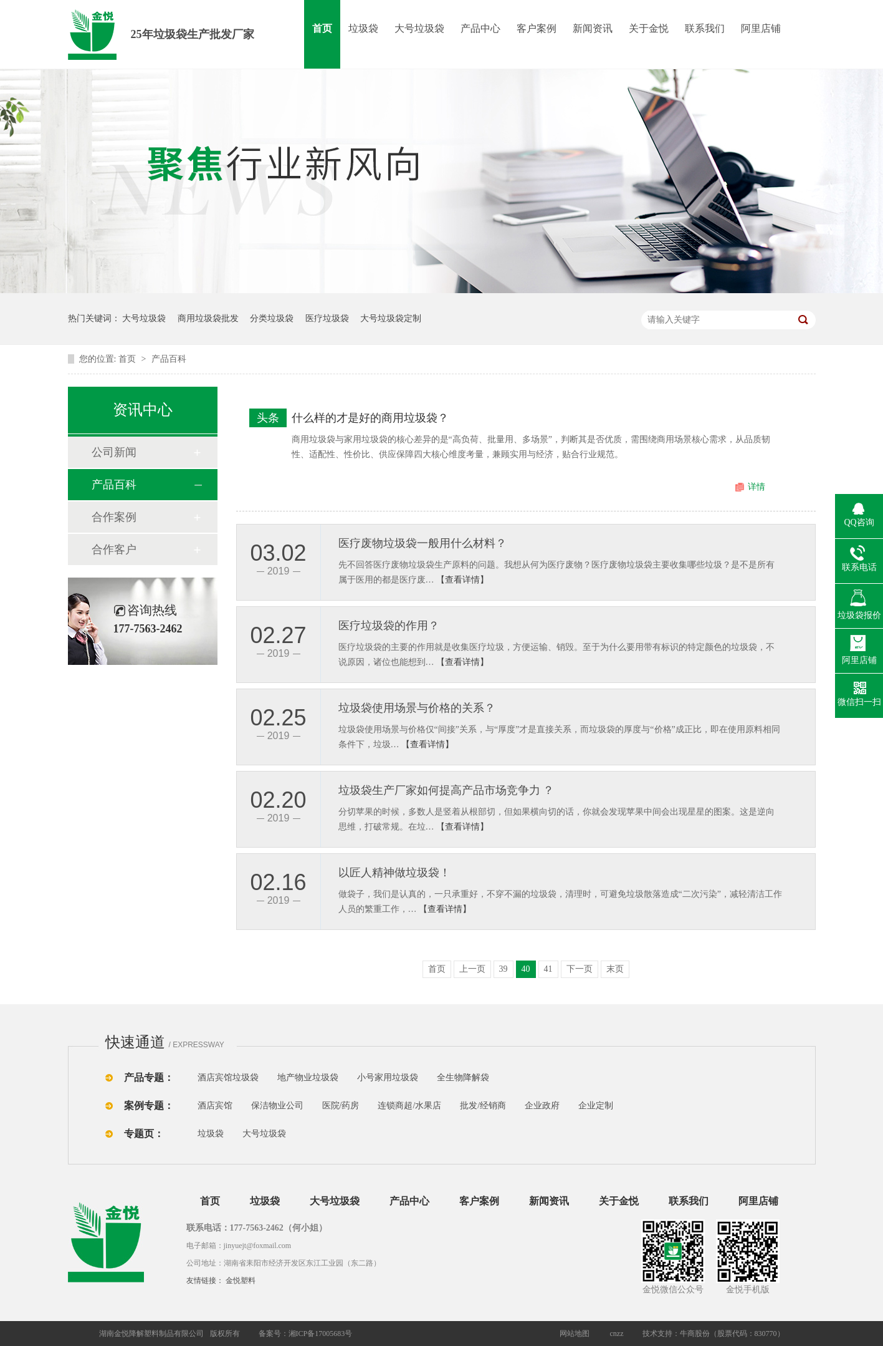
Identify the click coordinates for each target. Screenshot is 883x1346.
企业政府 (542, 1105)
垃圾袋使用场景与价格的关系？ (416, 708)
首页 (322, 28)
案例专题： (149, 1105)
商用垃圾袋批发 (208, 318)
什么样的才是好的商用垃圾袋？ (370, 418)
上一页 (472, 969)
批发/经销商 (483, 1105)
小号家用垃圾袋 (387, 1077)
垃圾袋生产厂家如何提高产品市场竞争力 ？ (446, 790)
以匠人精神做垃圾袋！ (394, 872)
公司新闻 (114, 452)
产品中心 (480, 28)
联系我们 (705, 28)
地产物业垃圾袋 (307, 1077)
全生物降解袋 (463, 1077)
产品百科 (168, 359)
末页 (615, 969)
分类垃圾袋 (272, 318)
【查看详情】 (462, 579)
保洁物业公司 (277, 1105)
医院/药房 (341, 1105)
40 (526, 969)
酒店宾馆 (215, 1105)
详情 (756, 486)
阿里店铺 (761, 28)
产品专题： (149, 1077)
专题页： (144, 1133)
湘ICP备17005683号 (321, 1333)
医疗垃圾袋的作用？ (388, 625)
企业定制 (595, 1105)
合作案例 (114, 517)
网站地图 (574, 1333)
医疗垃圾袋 (327, 318)
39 (503, 969)
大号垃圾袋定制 (390, 318)
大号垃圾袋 (419, 28)
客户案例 (536, 28)
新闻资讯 (593, 28)
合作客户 (114, 549)
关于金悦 (649, 28)
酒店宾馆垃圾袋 (228, 1077)
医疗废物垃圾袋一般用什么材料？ (422, 543)
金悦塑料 (240, 1280)
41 (548, 969)
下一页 (579, 969)
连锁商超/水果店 (409, 1105)
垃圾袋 (363, 28)
